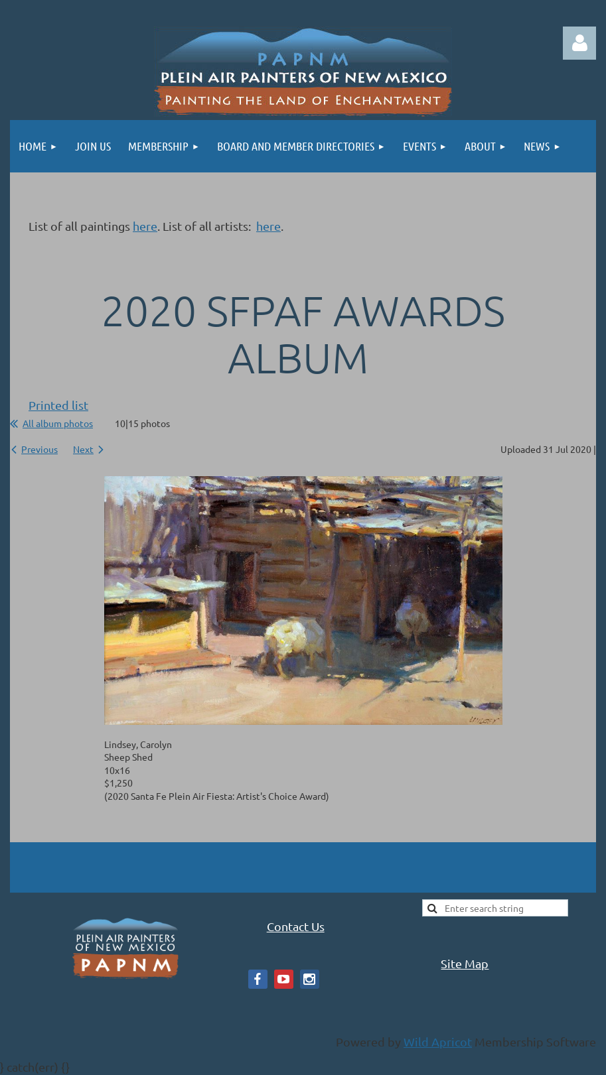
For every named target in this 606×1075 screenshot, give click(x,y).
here (145, 226)
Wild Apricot (438, 1041)
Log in (579, 43)
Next (83, 449)
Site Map (465, 963)
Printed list (58, 405)
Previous (39, 449)
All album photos (58, 423)
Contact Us (296, 926)
